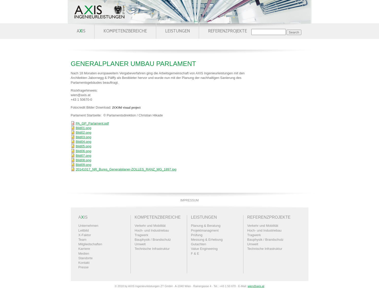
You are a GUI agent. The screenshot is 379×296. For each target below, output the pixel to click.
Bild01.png (83, 128)
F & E (195, 253)
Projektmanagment (205, 230)
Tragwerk (141, 235)
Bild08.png (83, 160)
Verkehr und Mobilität (150, 226)
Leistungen (177, 30)
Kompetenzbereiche (125, 30)
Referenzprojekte (227, 30)
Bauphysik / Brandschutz (153, 239)
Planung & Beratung (205, 226)
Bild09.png (83, 165)
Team (82, 239)
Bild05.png (83, 146)
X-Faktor (84, 235)
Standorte (85, 258)
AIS (81, 30)
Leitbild (83, 230)
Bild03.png (83, 137)
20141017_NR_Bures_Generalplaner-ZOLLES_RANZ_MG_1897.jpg (126, 169)
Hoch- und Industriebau (152, 230)
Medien (83, 253)
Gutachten (198, 244)
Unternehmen (88, 226)
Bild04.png (83, 142)
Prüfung (197, 235)
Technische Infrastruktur (152, 249)
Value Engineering (204, 249)
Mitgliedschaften (90, 244)
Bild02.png (83, 132)
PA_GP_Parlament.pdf (92, 123)
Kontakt (84, 263)
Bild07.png (83, 156)
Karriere (84, 249)
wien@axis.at (256, 286)
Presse (83, 267)
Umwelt (140, 244)
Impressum (189, 200)
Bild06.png (83, 151)
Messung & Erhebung (207, 239)
